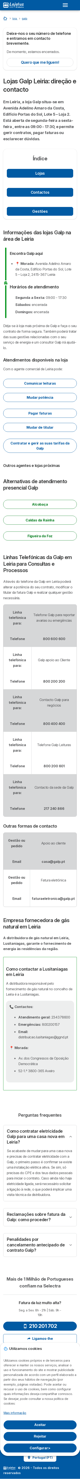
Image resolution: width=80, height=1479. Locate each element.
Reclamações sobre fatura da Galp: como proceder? (36, 1217)
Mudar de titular (39, 427)
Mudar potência (40, 397)
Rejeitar (40, 1436)
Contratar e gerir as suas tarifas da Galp (40, 445)
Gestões (40, 211)
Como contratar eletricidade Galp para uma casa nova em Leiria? (35, 1137)
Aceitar (40, 1425)
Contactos (40, 192)
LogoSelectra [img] (9, 1468)
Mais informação (15, 1413)
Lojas (40, 173)
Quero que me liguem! (40, 62)
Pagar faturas (40, 413)
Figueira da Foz (40, 536)
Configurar (40, 1448)
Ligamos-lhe (40, 1338)
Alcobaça (40, 504)
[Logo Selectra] (13, 5)
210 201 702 (40, 1326)
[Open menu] (66, 5)
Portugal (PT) (40, 1457)
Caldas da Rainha (40, 520)
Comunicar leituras (40, 383)
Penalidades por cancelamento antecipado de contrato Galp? (36, 1245)
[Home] (5, 18)
